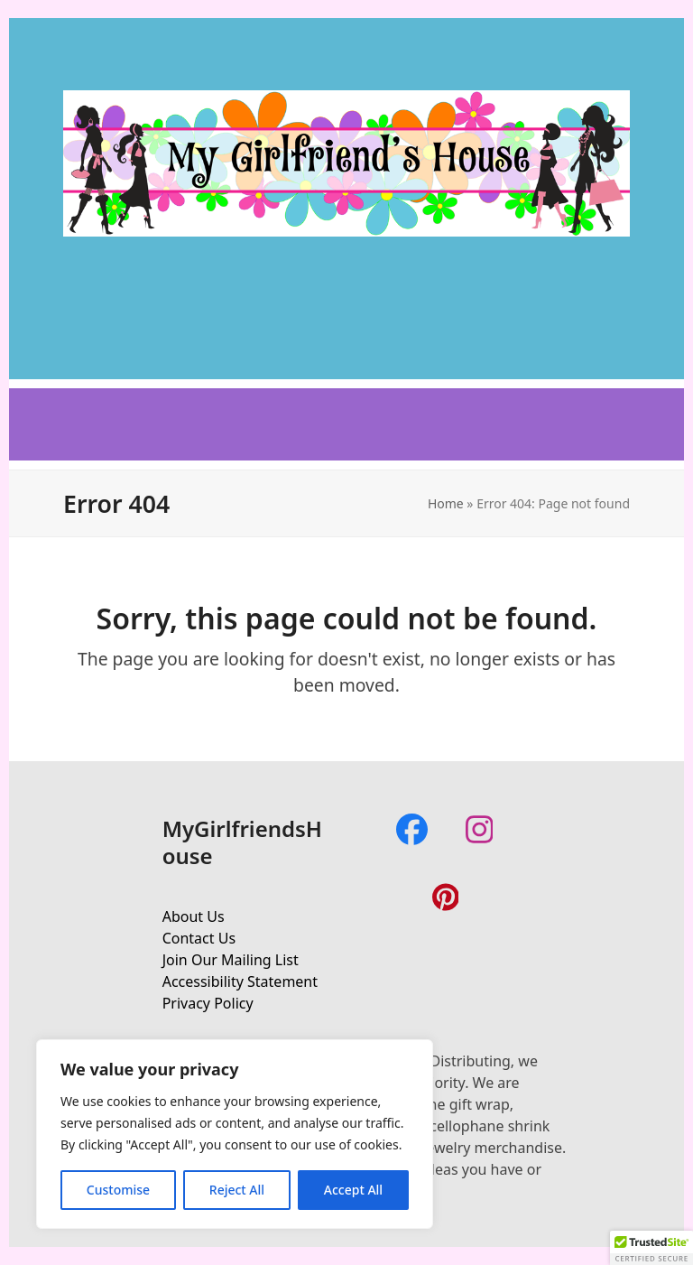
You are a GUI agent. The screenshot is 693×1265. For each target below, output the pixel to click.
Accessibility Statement (240, 981)
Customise (118, 1189)
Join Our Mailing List (230, 960)
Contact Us (199, 938)
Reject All (236, 1189)
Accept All (353, 1189)
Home (446, 503)
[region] (234, 1134)
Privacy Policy (208, 1003)
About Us (193, 916)
